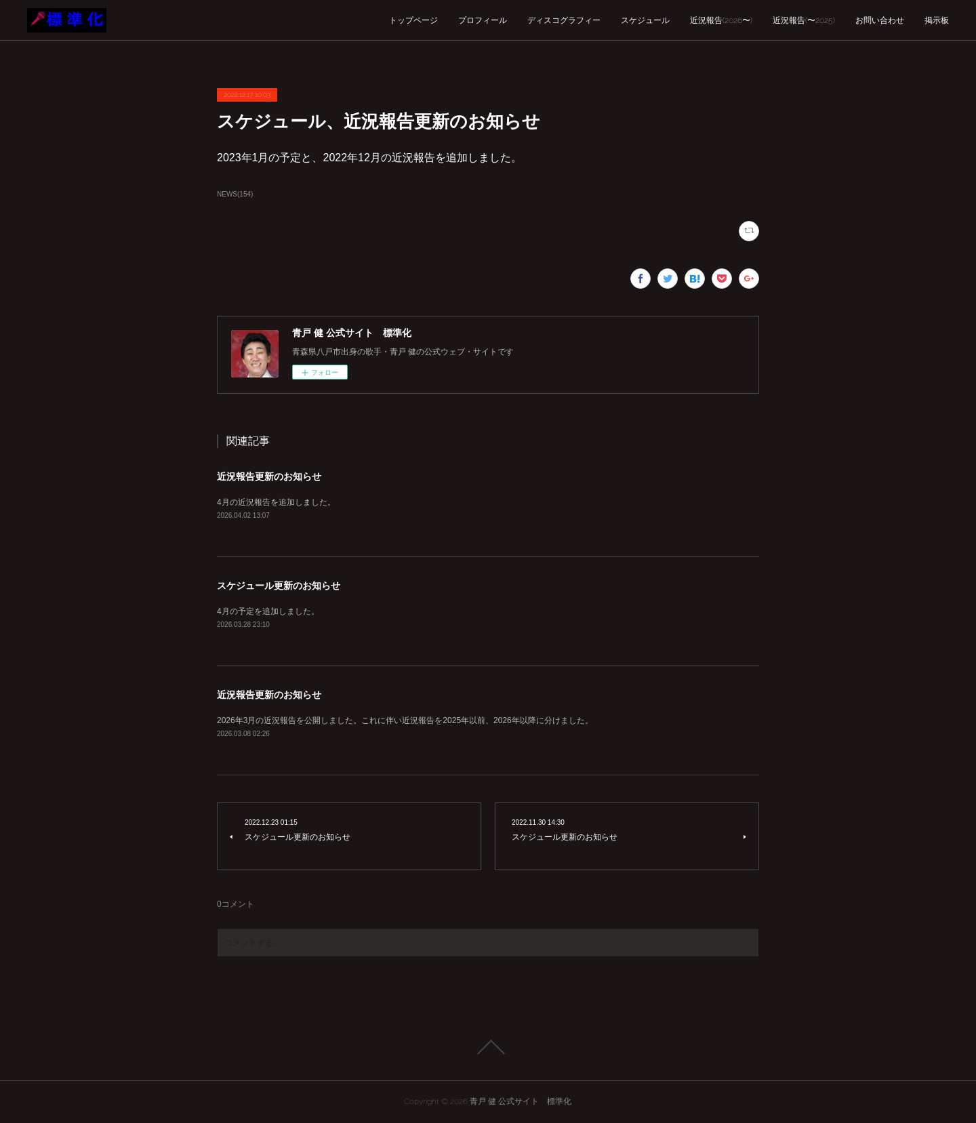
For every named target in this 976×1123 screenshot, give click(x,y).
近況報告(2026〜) (721, 20)
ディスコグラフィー (564, 20)
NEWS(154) (235, 194)
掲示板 (936, 20)
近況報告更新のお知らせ (269, 476)
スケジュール (645, 20)
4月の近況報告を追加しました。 (276, 502)
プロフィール (482, 20)
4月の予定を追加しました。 (268, 611)
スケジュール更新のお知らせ (278, 585)
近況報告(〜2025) (804, 20)
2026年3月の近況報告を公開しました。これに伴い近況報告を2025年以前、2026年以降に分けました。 (405, 720)
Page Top (488, 1047)
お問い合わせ (879, 20)
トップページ (413, 20)
